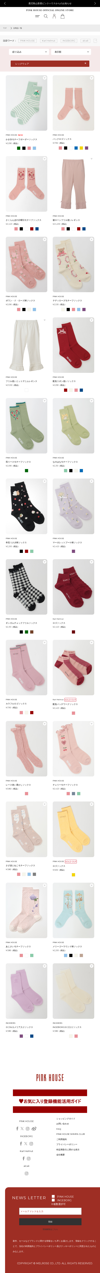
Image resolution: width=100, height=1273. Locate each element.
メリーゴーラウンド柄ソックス (67, 946)
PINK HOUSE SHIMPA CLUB (70, 1134)
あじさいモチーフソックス (18, 946)
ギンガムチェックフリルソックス (21, 623)
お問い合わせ (62, 1123)
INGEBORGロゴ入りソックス (67, 1027)
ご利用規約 (61, 1139)
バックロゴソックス (62, 139)
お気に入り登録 (44, 78)
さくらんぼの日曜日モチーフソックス (23, 220)
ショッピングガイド (65, 1118)
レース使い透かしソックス (18, 784)
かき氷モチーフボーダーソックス (21, 139)
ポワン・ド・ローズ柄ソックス (20, 300)
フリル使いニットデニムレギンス (21, 381)
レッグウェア (22, 63)
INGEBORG (64, 1200)
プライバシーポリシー (66, 1144)
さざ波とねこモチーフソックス (20, 865)
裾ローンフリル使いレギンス (66, 220)
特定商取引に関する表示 (67, 1149)
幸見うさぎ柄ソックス (16, 542)
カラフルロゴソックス (16, 703)
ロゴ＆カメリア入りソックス (19, 1027)
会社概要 (60, 1154)
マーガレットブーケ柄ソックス (67, 542)
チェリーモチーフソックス (65, 784)
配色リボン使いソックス (64, 381)
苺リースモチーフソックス (18, 461)
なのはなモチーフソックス (65, 461)
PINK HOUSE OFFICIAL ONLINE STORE (50, 10)
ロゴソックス (59, 623)
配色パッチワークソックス (65, 704)
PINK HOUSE (65, 1196)
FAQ (58, 1129)
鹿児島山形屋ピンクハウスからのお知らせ (50, 3)
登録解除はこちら (50, 1229)
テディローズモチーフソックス (67, 300)
